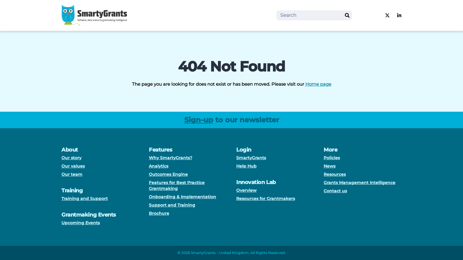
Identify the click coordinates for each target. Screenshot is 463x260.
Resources (335, 174)
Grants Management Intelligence (359, 182)
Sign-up (198, 120)
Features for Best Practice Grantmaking (177, 185)
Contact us (335, 191)
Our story (71, 157)
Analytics (158, 166)
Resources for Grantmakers (265, 198)
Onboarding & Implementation (182, 196)
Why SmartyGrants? (170, 157)
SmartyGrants (251, 157)
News (329, 166)
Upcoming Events (80, 222)
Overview (246, 190)
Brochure (159, 213)
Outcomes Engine (168, 174)
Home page (318, 84)
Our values (73, 166)
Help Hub (246, 166)
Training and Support (84, 198)
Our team (71, 174)
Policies (332, 157)
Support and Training (172, 205)
